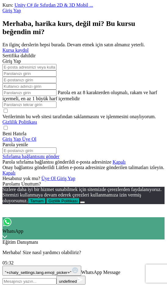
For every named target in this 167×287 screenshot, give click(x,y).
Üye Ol (49, 178)
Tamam (37, 201)
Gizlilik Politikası (19, 122)
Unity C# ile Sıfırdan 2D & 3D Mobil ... (54, 5)
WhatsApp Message (100, 272)
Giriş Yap (66, 178)
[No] (82, 202)
